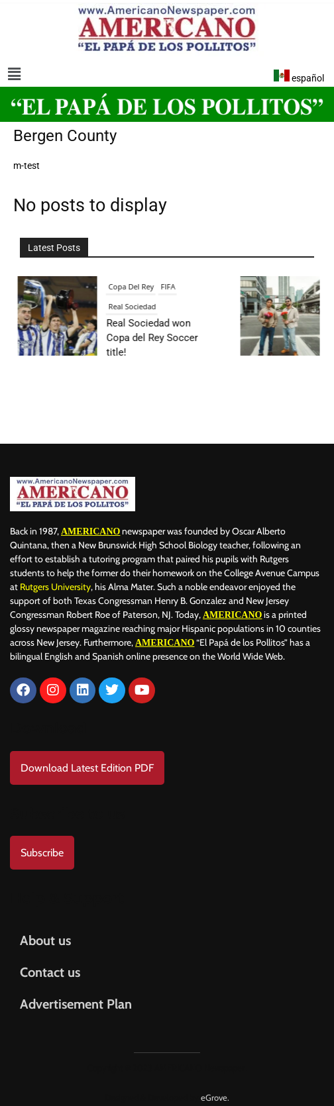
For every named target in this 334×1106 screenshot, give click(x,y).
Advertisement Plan (76, 997)
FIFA (20, 286)
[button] (14, 74)
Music (193, 306)
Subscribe (42, 846)
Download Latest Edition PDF (87, 761)
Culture (214, 286)
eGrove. (215, 1090)
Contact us (50, 966)
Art (189, 286)
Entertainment (258, 286)
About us (45, 934)
